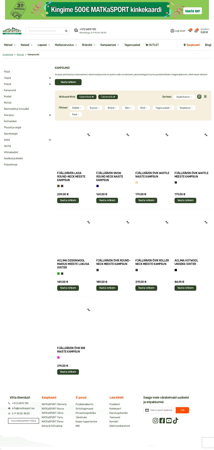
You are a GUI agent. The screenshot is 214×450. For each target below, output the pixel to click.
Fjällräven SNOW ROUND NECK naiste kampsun (109, 176)
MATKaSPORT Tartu (52, 417)
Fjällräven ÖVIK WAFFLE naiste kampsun (152, 174)
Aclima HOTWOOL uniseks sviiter (186, 262)
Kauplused (191, 45)
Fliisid (7, 71)
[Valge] (140, 270)
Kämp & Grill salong (52, 426)
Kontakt (114, 421)
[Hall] (62, 186)
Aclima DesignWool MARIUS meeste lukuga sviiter (73, 264)
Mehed (8, 45)
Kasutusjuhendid (118, 413)
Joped (7, 78)
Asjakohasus (184, 96)
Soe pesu (9, 115)
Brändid (87, 45)
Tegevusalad (132, 45)
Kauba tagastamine (86, 421)
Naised (25, 45)
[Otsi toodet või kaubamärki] (45, 30)
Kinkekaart (115, 408)
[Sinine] (97, 186)
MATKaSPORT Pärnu (52, 421)
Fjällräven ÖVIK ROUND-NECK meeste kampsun (113, 262)
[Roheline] (58, 273)
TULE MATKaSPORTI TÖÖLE (23, 421)
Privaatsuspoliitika (86, 413)
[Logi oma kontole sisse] (177, 31)
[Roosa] (58, 357)
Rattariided (10, 121)
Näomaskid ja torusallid (16, 109)
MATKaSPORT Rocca (53, 408)
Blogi (208, 45)
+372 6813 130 (88, 29)
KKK (78, 426)
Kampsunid (10, 90)
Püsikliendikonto (84, 404)
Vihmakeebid (11, 152)
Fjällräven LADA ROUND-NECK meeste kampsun (71, 176)
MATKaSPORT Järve (52, 413)
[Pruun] (58, 186)
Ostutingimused (84, 408)
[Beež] (136, 182)
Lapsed (42, 45)
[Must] (176, 270)
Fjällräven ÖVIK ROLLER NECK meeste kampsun (152, 262)
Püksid (7, 84)
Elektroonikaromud (120, 426)
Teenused (115, 417)
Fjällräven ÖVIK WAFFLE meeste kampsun (191, 174)
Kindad (7, 96)
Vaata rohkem (68, 82)
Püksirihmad (10, 164)
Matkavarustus (64, 45)
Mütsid (7, 102)
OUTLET (152, 45)
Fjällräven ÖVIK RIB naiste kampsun (71, 350)
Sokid (7, 140)
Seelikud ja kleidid (13, 158)
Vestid (7, 146)
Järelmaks (81, 417)
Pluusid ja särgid (12, 127)
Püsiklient (115, 404)
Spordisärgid (10, 133)
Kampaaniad (108, 45)
